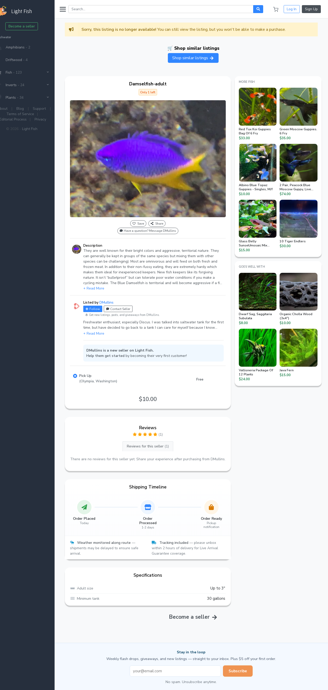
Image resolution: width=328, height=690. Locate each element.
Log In (291, 9)
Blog (31, 108)
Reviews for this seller (155, 440)
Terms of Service (31, 114)
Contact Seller (129, 303)
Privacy (51, 119)
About (14, 108)
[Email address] (181, 671)
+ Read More (104, 282)
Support (50, 108)
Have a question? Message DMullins (155, 225)
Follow (104, 303)
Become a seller (33, 26)
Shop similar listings (199, 58)
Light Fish (40, 128)
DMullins (117, 296)
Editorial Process (24, 119)
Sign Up (311, 9)
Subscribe (243, 670)
